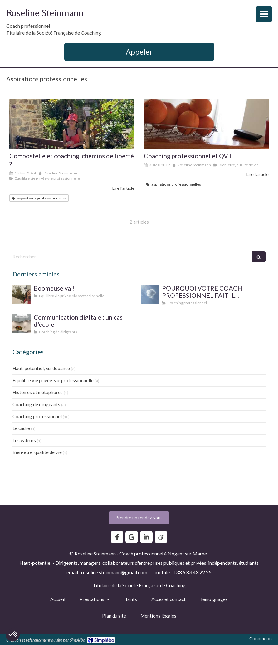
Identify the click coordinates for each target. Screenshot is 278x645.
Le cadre (21, 428)
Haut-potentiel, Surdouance (41, 368)
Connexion (260, 638)
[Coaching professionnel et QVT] (206, 124)
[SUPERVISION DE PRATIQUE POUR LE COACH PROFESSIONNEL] (150, 294)
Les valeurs (24, 440)
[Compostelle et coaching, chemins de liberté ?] (71, 124)
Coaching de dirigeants (36, 404)
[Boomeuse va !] (21, 294)
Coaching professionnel (37, 416)
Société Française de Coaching (154, 585)
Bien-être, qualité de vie (37, 452)
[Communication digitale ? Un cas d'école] (21, 323)
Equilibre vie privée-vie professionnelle (53, 380)
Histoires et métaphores (37, 392)
